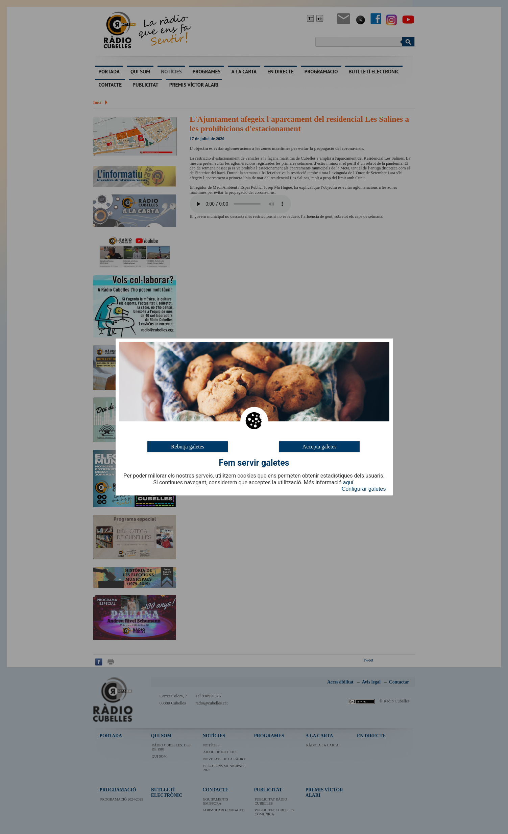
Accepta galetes (320, 446)
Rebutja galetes (187, 446)
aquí (348, 483)
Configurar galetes (364, 489)
